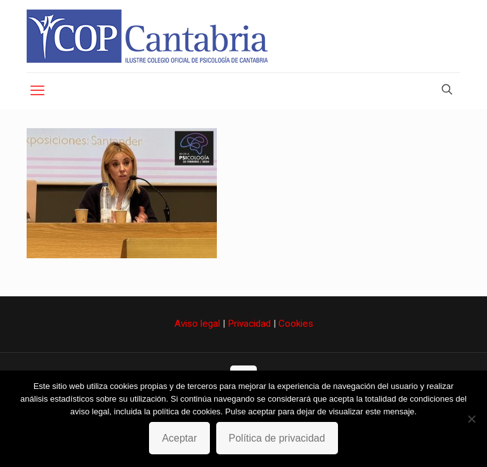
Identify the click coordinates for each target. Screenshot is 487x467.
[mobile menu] (37, 91)
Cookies (295, 323)
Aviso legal (197, 323)
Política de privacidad (277, 438)
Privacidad (249, 323)
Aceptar (179, 438)
